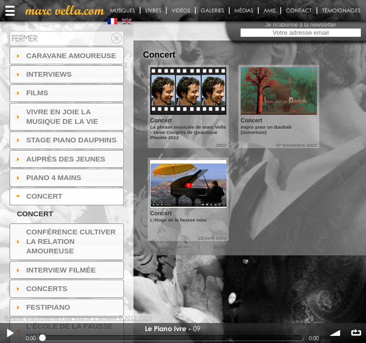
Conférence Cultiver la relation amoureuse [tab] (65, 241)
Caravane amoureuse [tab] (65, 55)
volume (335, 333)
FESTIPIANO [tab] (42, 307)
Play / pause (10, 333)
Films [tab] (31, 93)
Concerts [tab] (41, 288)
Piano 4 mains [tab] (47, 177)
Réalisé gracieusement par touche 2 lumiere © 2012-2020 (78, 318)
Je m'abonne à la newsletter (300, 24)
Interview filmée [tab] (55, 270)
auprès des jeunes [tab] (59, 159)
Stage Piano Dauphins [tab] (65, 140)
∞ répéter (356, 333)
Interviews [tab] (43, 74)
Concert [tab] (38, 196)
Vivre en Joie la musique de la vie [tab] (56, 116)
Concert (35, 214)
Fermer (25, 38)
